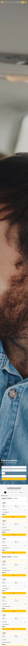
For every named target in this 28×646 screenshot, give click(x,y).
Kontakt (23, 2)
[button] (25, 2)
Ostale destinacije (20, 492)
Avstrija (12, 492)
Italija (8, 492)
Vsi (5, 492)
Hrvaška (15, 492)
